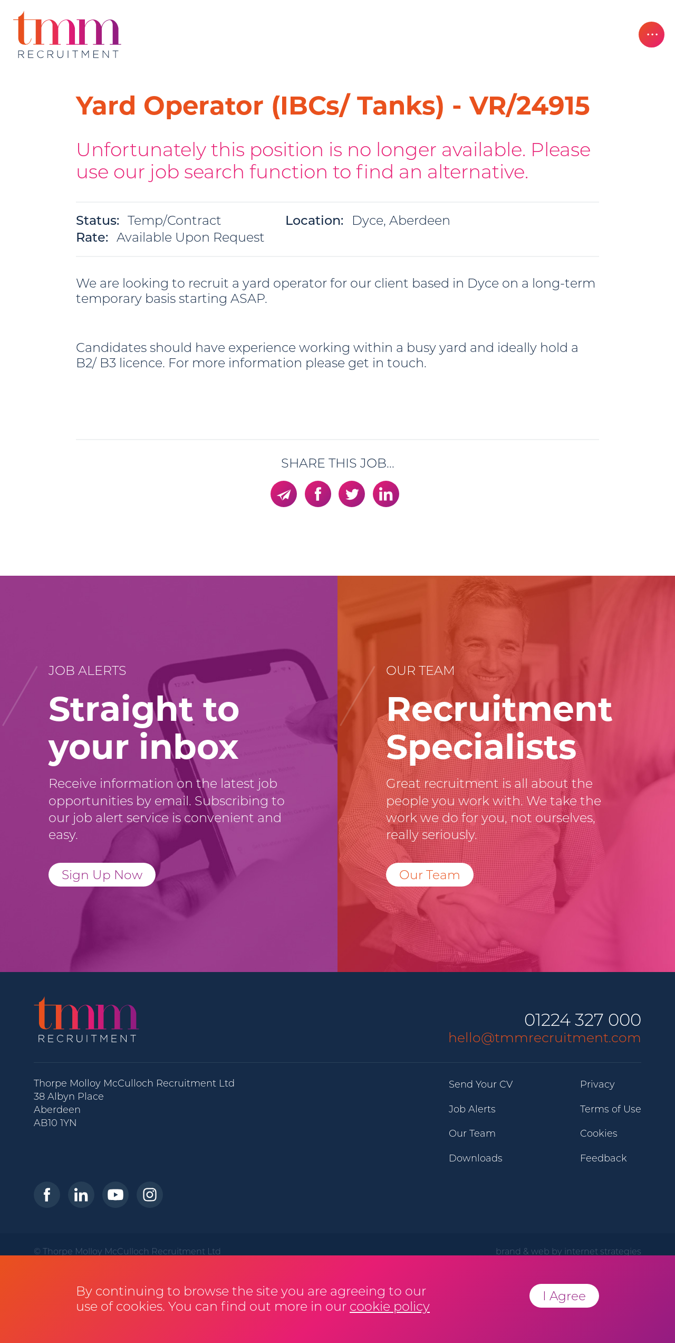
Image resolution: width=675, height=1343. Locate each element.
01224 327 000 (582, 1020)
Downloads (476, 1158)
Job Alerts (472, 1109)
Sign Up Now (102, 874)
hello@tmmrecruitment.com (544, 1037)
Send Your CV (481, 1084)
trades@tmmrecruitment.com (208, 412)
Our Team (429, 874)
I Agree (564, 1295)
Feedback (603, 1158)
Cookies (599, 1133)
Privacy (597, 1084)
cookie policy (390, 1306)
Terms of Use (610, 1109)
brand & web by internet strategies (568, 1251)
